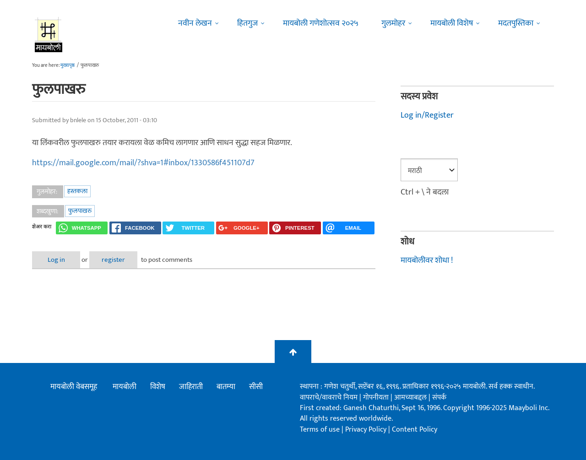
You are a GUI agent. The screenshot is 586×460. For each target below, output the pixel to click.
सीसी (256, 386)
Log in (56, 259)
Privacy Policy (366, 429)
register (113, 259)
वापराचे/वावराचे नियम (329, 397)
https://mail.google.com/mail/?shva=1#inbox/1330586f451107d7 (143, 163)
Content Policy (414, 429)
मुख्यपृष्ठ (67, 65)
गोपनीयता (377, 397)
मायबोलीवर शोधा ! (427, 260)
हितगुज (247, 23)
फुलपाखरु (80, 211)
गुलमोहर (393, 23)
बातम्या (226, 386)
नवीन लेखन (195, 23)
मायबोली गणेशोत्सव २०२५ (320, 23)
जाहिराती (191, 386)
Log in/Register (427, 115)
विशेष (157, 386)
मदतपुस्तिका (515, 23)
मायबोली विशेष (451, 23)
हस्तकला (77, 191)
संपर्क (439, 397)
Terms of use (320, 429)
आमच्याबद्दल (411, 397)
